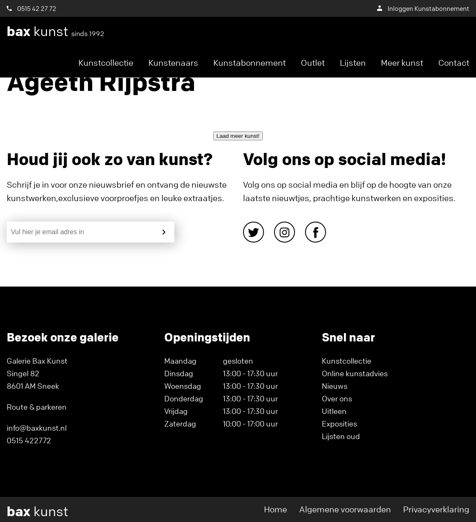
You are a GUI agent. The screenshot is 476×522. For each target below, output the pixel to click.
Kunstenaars (173, 62)
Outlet (313, 62)
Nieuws (334, 385)
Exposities (339, 423)
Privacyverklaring (436, 509)
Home (275, 509)
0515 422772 (29, 440)
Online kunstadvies (355, 373)
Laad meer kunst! (238, 136)
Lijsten (353, 62)
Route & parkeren (37, 406)
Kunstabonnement (249, 62)
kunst (55, 31)
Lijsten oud (341, 436)
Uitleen (334, 411)
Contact (453, 62)
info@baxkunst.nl (37, 427)
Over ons (337, 398)
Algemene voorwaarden (345, 509)
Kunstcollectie (105, 62)
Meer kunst (402, 62)
